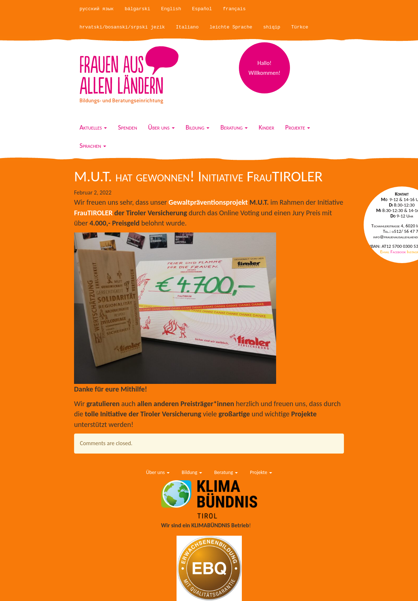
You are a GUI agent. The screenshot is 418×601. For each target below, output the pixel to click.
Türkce (299, 27)
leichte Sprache (230, 27)
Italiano (187, 27)
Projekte (297, 127)
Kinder (266, 127)
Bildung (198, 127)
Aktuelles (93, 127)
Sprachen (93, 146)
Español (202, 9)
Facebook (399, 251)
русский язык (97, 9)
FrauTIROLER (93, 212)
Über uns (161, 127)
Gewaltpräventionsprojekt (209, 202)
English (171, 9)
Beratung (234, 127)
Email (385, 251)
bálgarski (137, 9)
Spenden (127, 127)
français (234, 9)
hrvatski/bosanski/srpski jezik (122, 27)
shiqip (271, 27)
